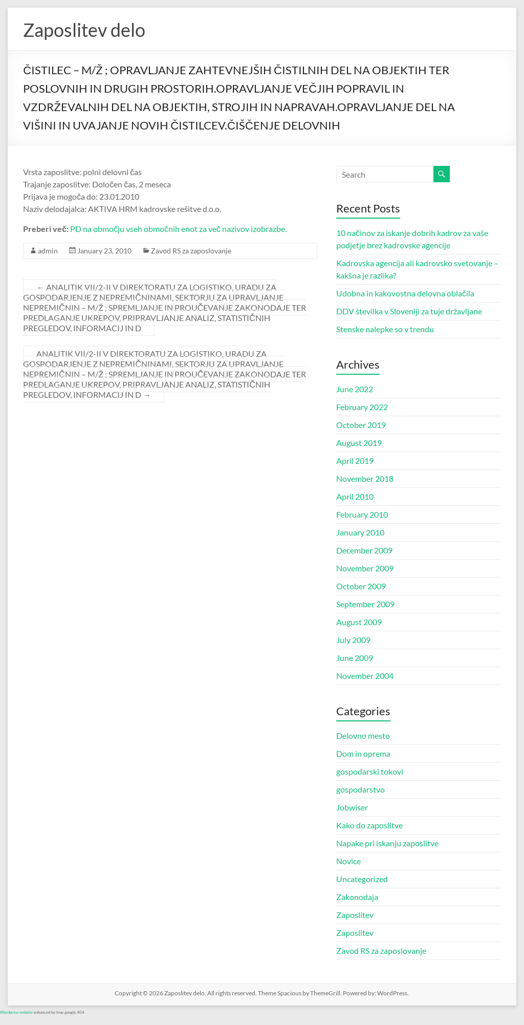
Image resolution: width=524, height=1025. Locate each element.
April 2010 (355, 496)
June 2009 (354, 658)
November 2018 (365, 478)
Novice (348, 861)
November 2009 (365, 568)
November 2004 (365, 675)
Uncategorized (362, 879)
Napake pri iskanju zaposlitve (387, 843)
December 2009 (364, 550)
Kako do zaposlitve (369, 825)
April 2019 (355, 460)
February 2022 (362, 407)
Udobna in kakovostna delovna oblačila (405, 293)
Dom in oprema (363, 753)
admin (48, 250)
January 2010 (360, 532)
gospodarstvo (360, 789)
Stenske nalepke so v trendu (385, 329)
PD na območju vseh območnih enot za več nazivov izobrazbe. (178, 228)
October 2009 (361, 586)
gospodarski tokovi (369, 771)
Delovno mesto (363, 735)
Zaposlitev (355, 915)
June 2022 (354, 389)
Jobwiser (352, 807)
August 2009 (359, 622)
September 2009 (365, 604)
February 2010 (362, 514)
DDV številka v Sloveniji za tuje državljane (409, 311)
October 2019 (361, 425)
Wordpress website (16, 1012)
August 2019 (359, 442)
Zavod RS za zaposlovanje (191, 250)
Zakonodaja (357, 897)
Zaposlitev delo (84, 29)
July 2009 (353, 640)
